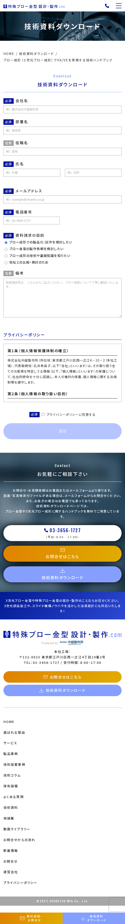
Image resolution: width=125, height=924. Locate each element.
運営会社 (10, 878)
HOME (8, 728)
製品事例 (10, 760)
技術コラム (12, 782)
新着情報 (10, 857)
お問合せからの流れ (19, 846)
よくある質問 (13, 803)
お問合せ (10, 868)
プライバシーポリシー (20, 889)
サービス (10, 749)
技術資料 (10, 814)
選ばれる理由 (14, 739)
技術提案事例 (14, 771)
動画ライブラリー (16, 836)
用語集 (8, 825)
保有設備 (10, 792)
